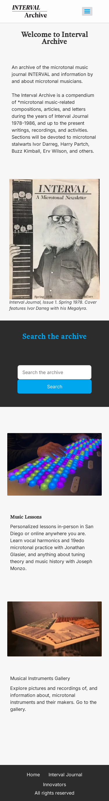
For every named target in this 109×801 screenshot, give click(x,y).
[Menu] (87, 11)
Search (54, 386)
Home (33, 774)
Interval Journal (65, 774)
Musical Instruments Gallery (40, 678)
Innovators (54, 784)
